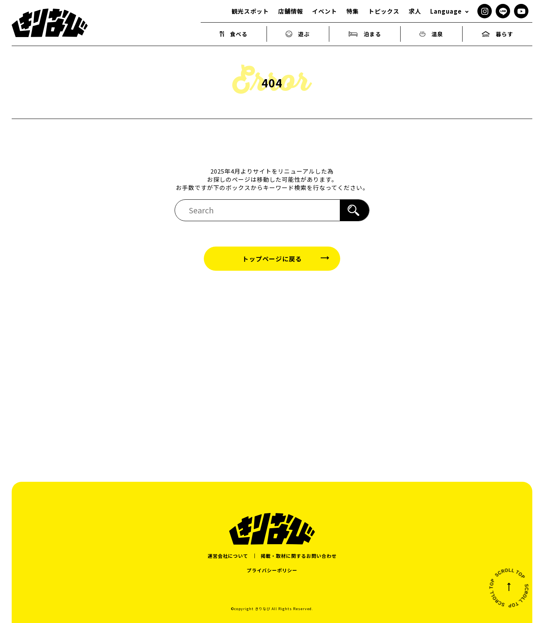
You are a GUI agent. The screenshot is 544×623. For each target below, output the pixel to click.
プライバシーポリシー (272, 570)
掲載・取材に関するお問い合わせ (299, 555)
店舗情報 (290, 11)
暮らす (497, 34)
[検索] (354, 210)
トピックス (383, 11)
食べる (233, 34)
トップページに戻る (272, 258)
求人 (415, 11)
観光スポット (250, 11)
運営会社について (228, 555)
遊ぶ (298, 34)
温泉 (431, 34)
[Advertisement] (272, 363)
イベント (324, 11)
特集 (352, 11)
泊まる (364, 34)
